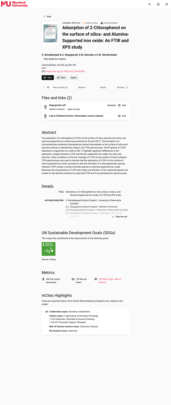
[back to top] (48, 87)
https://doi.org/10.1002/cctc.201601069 (65, 71)
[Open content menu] (167, 4)
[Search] (149, 4)
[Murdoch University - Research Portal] (14, 4)
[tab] (60, 87)
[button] (111, 105)
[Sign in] (158, 4)
